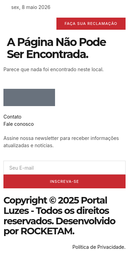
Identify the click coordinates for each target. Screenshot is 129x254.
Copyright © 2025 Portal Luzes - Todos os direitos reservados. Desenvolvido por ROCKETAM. (59, 216)
